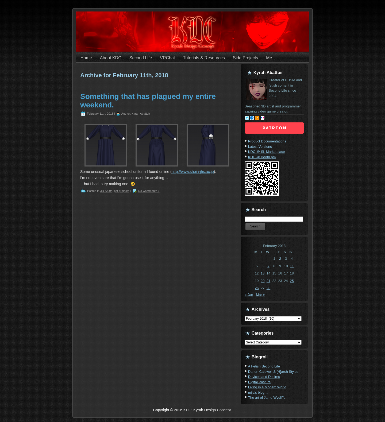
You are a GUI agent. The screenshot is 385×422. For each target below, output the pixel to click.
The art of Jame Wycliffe (267, 398)
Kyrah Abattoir (141, 113)
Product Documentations (267, 141)
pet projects (121, 190)
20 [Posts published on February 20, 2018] (262, 281)
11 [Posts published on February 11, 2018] (292, 266)
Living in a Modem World (267, 387)
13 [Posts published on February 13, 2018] (262, 273)
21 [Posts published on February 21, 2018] (268, 281)
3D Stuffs (106, 190)
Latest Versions (260, 147)
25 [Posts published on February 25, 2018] (292, 281)
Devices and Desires (264, 377)
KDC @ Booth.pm (262, 157)
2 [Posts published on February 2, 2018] (280, 259)
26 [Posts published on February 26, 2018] (257, 288)
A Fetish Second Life (264, 366)
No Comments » (148, 190)
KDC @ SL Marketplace (266, 152)
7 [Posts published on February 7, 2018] (268, 266)
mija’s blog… (258, 392)
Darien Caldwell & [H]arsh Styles (273, 372)
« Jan (249, 295)
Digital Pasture (259, 382)
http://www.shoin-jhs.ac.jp (193, 171)
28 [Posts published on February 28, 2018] (268, 288)
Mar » (260, 295)
